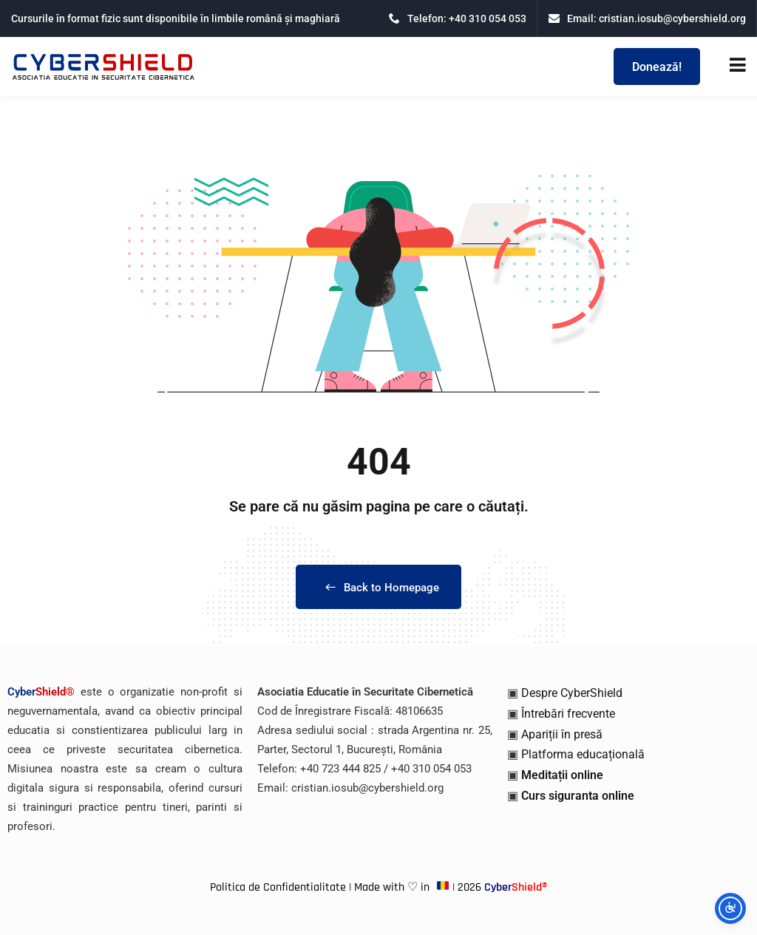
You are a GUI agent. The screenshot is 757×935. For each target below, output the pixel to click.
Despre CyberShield (571, 693)
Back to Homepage (378, 587)
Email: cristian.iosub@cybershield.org (647, 18)
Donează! (657, 67)
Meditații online (562, 775)
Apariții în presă (561, 734)
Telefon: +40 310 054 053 (457, 18)
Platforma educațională (583, 754)
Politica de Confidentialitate (278, 887)
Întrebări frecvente (568, 714)
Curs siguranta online (577, 796)
